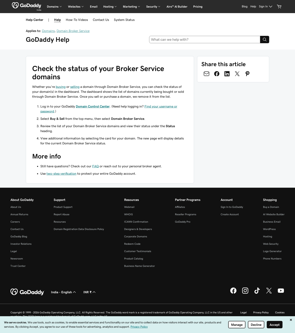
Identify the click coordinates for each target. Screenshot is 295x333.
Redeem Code (132, 243)
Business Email (271, 221)
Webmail (129, 207)
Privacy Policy (261, 312)
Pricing (197, 6)
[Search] (264, 39)
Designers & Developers (138, 229)
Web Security (270, 243)
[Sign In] (266, 6)
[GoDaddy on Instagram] (245, 293)
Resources (60, 221)
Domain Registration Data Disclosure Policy (79, 229)
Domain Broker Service (73, 30)
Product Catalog (133, 258)
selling (74, 86)
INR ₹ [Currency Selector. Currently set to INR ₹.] (89, 292)
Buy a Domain (271, 207)
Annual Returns (19, 214)
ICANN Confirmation (136, 221)
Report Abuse (61, 214)
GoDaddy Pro (182, 221)
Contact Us (101, 19)
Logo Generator (272, 251)
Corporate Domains (135, 236)
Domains (48, 30)
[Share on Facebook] (217, 73)
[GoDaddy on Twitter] (269, 293)
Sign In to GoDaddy (232, 207)
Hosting (267, 236)
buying (61, 86)
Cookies (280, 312)
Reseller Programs (185, 214)
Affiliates (180, 207)
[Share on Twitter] (237, 73)
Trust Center (18, 266)
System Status (124, 19)
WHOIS (128, 214)
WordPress (269, 229)
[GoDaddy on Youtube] (281, 293)
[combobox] (205, 39)
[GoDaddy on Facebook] (233, 293)
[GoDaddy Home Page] (27, 292)
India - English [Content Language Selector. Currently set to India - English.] (64, 292)
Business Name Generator (139, 266)
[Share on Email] (206, 73)
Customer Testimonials (137, 251)
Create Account (230, 214)
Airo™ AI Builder (177, 6)
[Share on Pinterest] (247, 73)
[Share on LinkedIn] (227, 73)
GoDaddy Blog (18, 236)
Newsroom (16, 258)
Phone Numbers (272, 258)
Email (94, 6)
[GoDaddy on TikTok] (257, 293)
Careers (15, 221)
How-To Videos (77, 19)
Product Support (63, 207)
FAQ (95, 166)
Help (57, 19)
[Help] (253, 6)
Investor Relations (21, 243)
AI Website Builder (274, 214)
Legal (13, 251)
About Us (15, 207)
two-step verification (61, 173)
